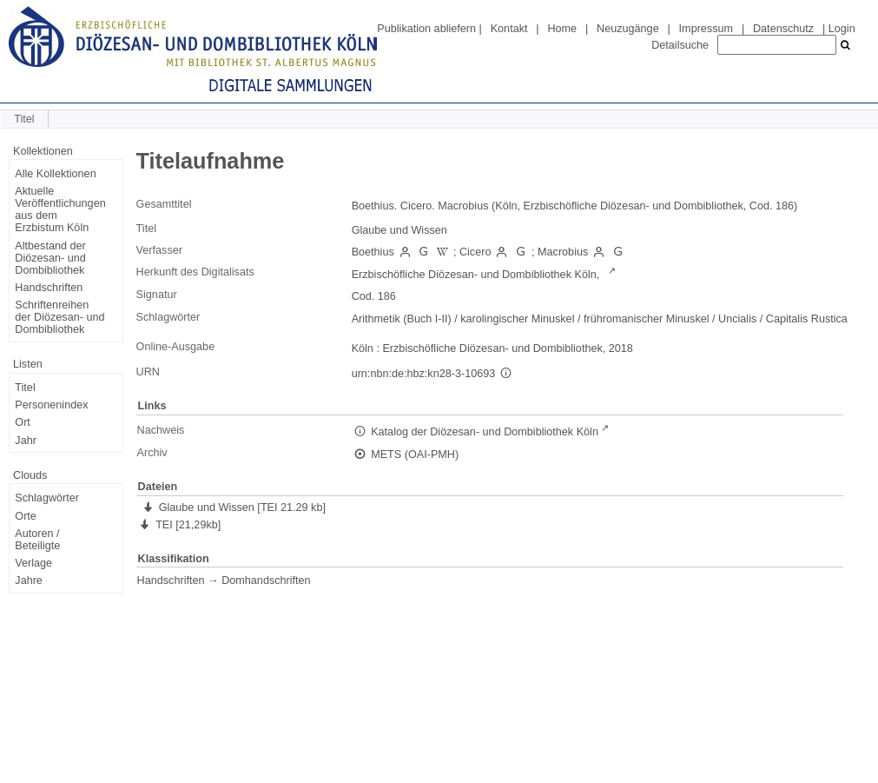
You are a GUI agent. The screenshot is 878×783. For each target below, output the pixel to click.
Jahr (25, 441)
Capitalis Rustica (807, 319)
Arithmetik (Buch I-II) (402, 319)
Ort (22, 422)
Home (562, 29)
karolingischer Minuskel (517, 319)
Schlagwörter (47, 498)
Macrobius (563, 252)
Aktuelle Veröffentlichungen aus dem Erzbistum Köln (60, 209)
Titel (25, 388)
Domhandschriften (265, 580)
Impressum (706, 29)
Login (841, 29)
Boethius (373, 252)
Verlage (33, 563)
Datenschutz (783, 29)
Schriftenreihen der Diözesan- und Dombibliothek (59, 317)
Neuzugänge (628, 29)
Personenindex (51, 405)
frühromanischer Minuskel (647, 319)
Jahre (29, 580)
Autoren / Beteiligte (37, 540)
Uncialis (737, 319)
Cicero (475, 252)
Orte (25, 516)
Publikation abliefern (426, 29)
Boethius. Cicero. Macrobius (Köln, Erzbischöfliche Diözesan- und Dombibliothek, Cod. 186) (575, 206)
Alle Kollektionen (55, 174)
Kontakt (509, 29)
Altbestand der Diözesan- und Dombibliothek (50, 258)
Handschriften (49, 288)
